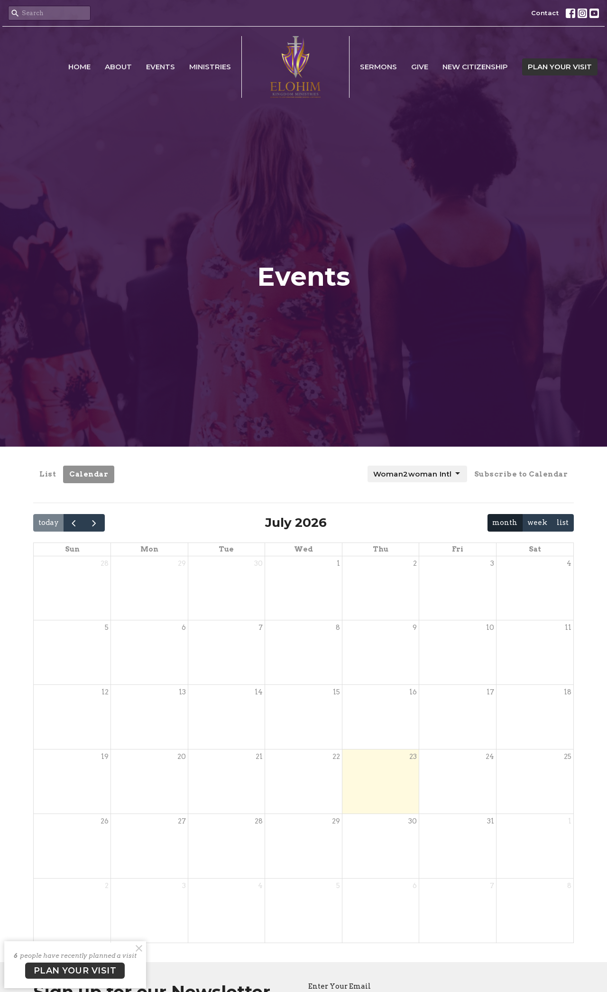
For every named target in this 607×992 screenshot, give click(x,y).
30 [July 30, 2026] (412, 821)
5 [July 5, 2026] (107, 627)
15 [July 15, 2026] (336, 692)
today (48, 522)
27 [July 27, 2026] (182, 821)
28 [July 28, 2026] (259, 821)
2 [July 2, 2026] (415, 563)
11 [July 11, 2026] (568, 627)
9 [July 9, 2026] (415, 627)
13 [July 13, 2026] (182, 692)
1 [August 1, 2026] (569, 821)
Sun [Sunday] (72, 549)
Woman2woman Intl (417, 473)
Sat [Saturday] (535, 549)
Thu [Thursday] (380, 549)
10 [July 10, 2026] (490, 627)
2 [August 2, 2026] (107, 885)
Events (160, 66)
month (504, 522)
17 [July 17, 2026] (490, 692)
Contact (545, 13)
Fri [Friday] (457, 549)
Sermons (378, 66)
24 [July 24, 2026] (490, 756)
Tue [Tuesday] (226, 549)
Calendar (88, 474)
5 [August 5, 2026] (338, 885)
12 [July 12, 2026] (105, 692)
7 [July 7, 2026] (260, 627)
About (118, 66)
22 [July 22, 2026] (336, 756)
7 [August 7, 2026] (492, 885)
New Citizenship (475, 66)
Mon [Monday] (149, 549)
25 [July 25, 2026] (567, 756)
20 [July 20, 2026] (181, 756)
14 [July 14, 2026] (259, 692)
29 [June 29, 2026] (182, 563)
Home (79, 66)
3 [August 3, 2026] (184, 885)
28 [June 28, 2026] (105, 563)
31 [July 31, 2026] (490, 821)
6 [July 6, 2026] (184, 627)
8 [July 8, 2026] (338, 627)
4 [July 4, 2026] (569, 563)
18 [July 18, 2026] (567, 692)
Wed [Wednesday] (303, 549)
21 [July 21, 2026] (259, 756)
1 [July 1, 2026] (338, 563)
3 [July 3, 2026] (492, 563)
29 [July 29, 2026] (336, 821)
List (47, 474)
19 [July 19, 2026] (105, 756)
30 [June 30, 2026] (258, 563)
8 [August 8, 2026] (569, 885)
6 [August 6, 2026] (415, 885)
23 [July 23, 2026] (413, 756)
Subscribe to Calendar (521, 474)
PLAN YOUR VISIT (560, 66)
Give (419, 66)
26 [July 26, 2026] (105, 821)
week (537, 522)
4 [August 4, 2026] (260, 885)
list (563, 522)
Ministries (210, 66)
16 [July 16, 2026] (413, 692)
